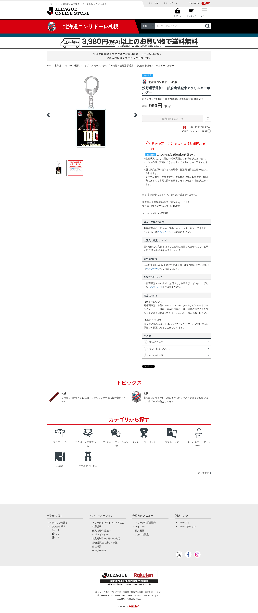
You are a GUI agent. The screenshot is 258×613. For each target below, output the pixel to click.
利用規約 (96, 526)
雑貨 (114, 65)
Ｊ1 (57, 530)
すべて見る (203, 473)
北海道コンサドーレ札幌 (66, 65)
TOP (49, 65)
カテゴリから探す (58, 522)
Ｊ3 (57, 537)
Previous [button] (48, 115)
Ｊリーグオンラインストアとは (108, 522)
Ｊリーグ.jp (153, 3)
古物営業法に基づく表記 (104, 542)
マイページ (140, 526)
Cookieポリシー (100, 534)
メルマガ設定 (142, 534)
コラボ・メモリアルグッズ (96, 65)
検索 (208, 26)
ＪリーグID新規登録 (145, 522)
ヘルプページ (164, 231)
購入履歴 (139, 530)
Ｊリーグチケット (171, 3)
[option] (92, 115)
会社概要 (96, 546)
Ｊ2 (57, 534)
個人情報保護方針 (101, 530)
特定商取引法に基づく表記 (106, 538)
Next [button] (135, 115)
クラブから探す (57, 526)
